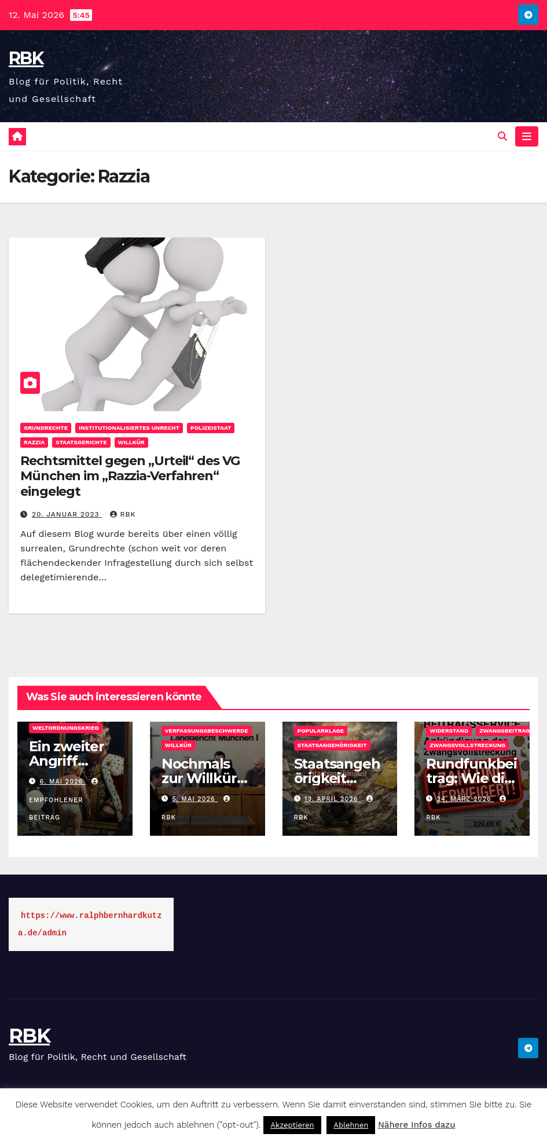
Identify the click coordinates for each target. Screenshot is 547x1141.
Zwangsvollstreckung (467, 745)
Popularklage (321, 730)
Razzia (34, 442)
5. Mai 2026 (195, 799)
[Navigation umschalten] (526, 136)
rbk (122, 514)
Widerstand (448, 730)
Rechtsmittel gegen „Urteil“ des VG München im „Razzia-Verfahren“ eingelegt (130, 476)
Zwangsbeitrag (504, 730)
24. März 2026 (465, 799)
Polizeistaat (210, 428)
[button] (502, 136)
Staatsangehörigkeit (332, 745)
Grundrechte (46, 428)
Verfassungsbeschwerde (206, 730)
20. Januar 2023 (67, 514)
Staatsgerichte (81, 442)
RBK (26, 58)
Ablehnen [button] (350, 1125)
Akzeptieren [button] (292, 1125)
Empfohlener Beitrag (65, 799)
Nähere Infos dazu (417, 1125)
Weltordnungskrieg (65, 728)
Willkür (131, 442)
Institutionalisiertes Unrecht (129, 428)
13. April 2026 (332, 799)
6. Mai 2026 (63, 781)
